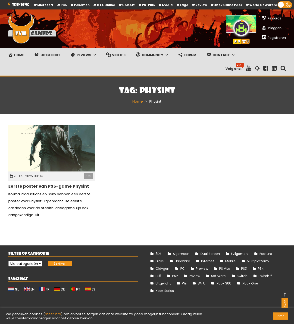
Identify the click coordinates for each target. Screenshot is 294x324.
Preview (202, 268)
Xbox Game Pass (228, 5)
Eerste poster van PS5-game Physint (48, 186)
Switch (242, 276)
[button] (285, 4)
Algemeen (181, 253)
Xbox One (250, 283)
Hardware (182, 261)
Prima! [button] (280, 316)
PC (182, 268)
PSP (175, 276)
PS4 (261, 268)
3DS (159, 253)
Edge (184, 5)
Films (160, 261)
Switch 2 (265, 276)
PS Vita (224, 268)
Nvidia (167, 5)
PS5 (64, 5)
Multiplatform (258, 261)
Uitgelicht (163, 283)
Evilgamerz (239, 253)
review (201, 5)
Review (194, 276)
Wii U (201, 283)
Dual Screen (210, 253)
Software (218, 276)
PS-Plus (148, 5)
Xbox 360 (223, 283)
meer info (53, 314)
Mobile (230, 261)
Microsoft (45, 5)
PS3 (244, 268)
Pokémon (82, 5)
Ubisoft (128, 5)
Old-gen (162, 268)
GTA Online (106, 5)
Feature (266, 253)
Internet (207, 261)
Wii (184, 283)
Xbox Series (165, 290)
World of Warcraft (264, 5)
